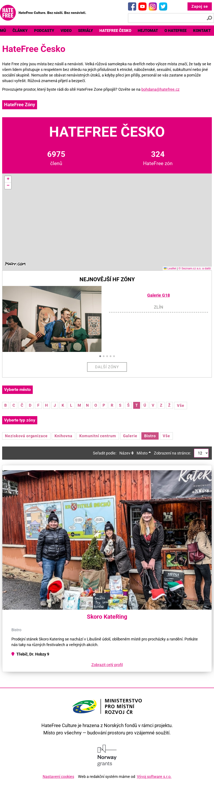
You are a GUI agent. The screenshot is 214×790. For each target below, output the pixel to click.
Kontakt (202, 30)
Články (20, 30)
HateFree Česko (115, 30)
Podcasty (44, 30)
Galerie (130, 436)
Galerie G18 (158, 295)
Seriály (85, 30)
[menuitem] (20, 30)
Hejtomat (148, 30)
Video (66, 30)
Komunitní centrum (97, 436)
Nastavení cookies (58, 776)
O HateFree (175, 30)
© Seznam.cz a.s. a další (194, 268)
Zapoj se (199, 6)
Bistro (150, 436)
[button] (8, 179)
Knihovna (63, 436)
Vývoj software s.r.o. (154, 776)
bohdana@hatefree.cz (160, 89)
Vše (180, 405)
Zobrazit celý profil (107, 664)
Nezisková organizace (26, 436)
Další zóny (107, 367)
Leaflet (170, 268)
